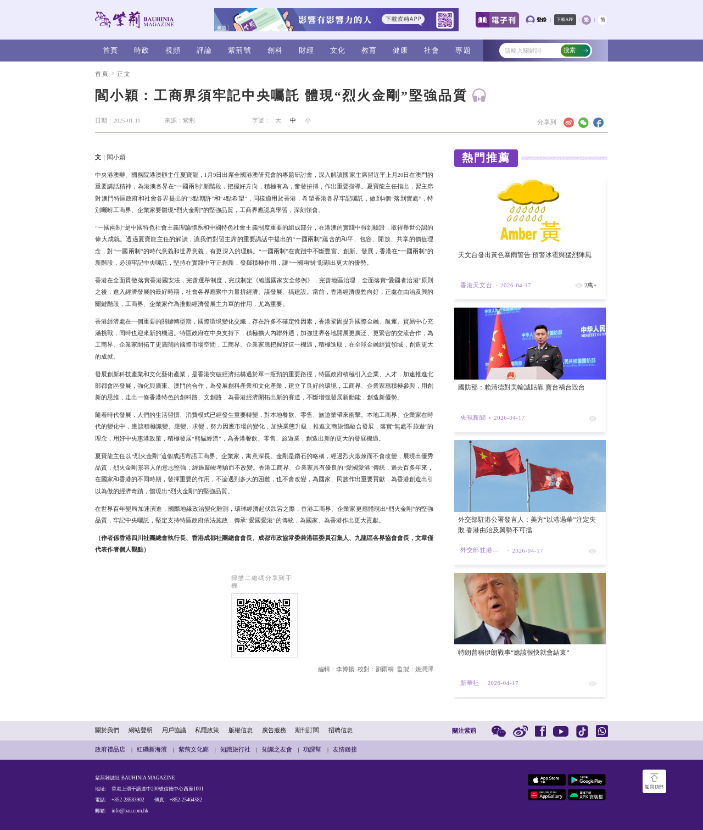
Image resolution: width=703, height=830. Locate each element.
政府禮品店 (110, 750)
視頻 (173, 50)
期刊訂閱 (307, 730)
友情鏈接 (345, 750)
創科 (275, 50)
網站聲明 (141, 730)
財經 (307, 50)
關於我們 (107, 730)
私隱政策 (207, 730)
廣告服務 (274, 730)
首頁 (111, 50)
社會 (432, 50)
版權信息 (240, 730)
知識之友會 (277, 750)
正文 (124, 74)
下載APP (564, 19)
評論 (205, 50)
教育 (369, 50)
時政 (142, 50)
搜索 (576, 50)
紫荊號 (240, 50)
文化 (338, 50)
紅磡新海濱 (152, 750)
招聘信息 (340, 730)
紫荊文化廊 (193, 750)
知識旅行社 (235, 750)
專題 (463, 50)
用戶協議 (174, 730)
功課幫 (312, 750)
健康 (401, 50)
